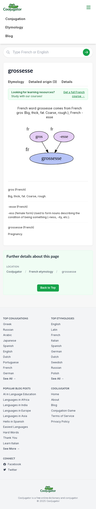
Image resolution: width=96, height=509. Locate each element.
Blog (9, 36)
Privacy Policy (60, 421)
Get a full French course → (74, 94)
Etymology (14, 27)
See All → (9, 378)
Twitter (10, 469)
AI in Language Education (19, 394)
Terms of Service (62, 416)
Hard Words (11, 432)
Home (55, 394)
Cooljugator (14, 271)
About (55, 399)
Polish (55, 373)
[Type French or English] (48, 52)
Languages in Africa (16, 399)
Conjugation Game (63, 410)
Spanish (8, 346)
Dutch (7, 356)
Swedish (56, 362)
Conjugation (15, 19)
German (8, 373)
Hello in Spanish (13, 421)
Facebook (12, 464)
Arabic (7, 335)
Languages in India (15, 405)
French (7, 367)
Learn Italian (11, 443)
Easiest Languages (15, 427)
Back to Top (48, 287)
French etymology (41, 271)
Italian (55, 340)
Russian (8, 329)
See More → (11, 448)
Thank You (10, 437)
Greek (7, 324)
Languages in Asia (15, 416)
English (7, 351)
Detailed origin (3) (43, 82)
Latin (54, 329)
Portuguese (11, 362)
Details (67, 82)
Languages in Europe (17, 410)
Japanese (9, 340)
